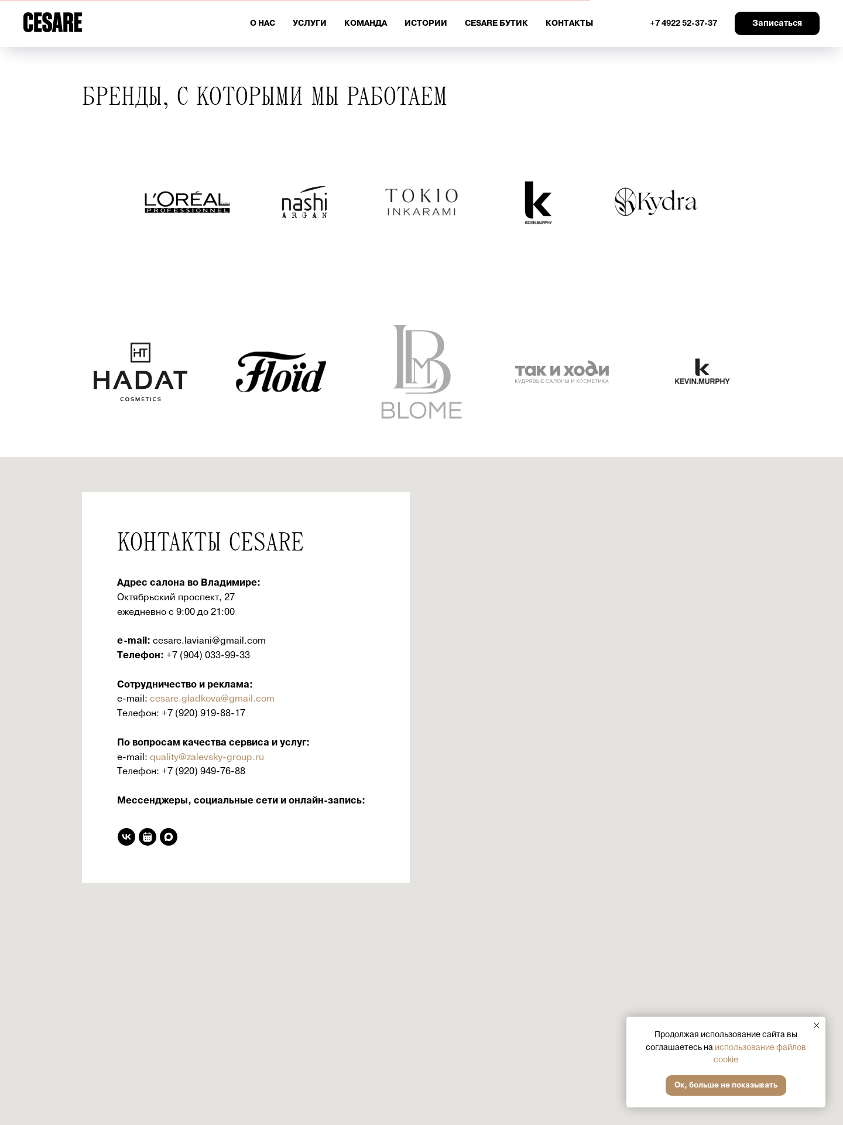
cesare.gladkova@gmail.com (212, 699)
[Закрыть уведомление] (817, 1025)
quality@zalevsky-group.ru (207, 757)
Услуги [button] (310, 23)
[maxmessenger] (168, 837)
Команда (365, 23)
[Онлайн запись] (147, 837)
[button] (777, 23)
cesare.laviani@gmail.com (209, 641)
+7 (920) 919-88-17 (203, 713)
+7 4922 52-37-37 (683, 23)
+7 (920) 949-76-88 (203, 771)
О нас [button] (262, 23)
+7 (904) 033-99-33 (208, 655)
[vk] (126, 837)
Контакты (569, 23)
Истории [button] (426, 23)
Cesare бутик (496, 23)
